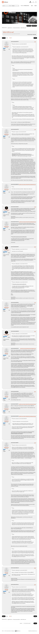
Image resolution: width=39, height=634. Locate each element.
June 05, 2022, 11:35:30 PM (14, 442)
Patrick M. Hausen (6, 334)
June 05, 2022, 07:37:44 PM (15, 221)
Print (35, 616)
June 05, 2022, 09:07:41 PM (15, 348)
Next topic (34, 34)
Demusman (6, 396)
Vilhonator (6, 353)
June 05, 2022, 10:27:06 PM (14, 416)
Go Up (4, 616)
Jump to (21, 623)
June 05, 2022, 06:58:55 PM (15, 184)
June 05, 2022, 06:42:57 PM (15, 129)
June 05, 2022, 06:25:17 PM (14, 41)
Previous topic (30, 34)
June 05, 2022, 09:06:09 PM (15, 331)
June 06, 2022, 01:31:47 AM (14, 584)
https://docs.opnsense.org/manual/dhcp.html (19, 236)
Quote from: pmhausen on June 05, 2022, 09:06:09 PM (19, 418)
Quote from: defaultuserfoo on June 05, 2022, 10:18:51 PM (19, 570)
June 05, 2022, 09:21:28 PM (14, 391)
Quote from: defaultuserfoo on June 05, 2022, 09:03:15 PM (20, 421)
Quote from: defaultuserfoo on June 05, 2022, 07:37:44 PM (19, 249)
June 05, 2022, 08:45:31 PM (14, 246)
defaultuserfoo (6, 46)
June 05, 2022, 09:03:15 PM (14, 302)
